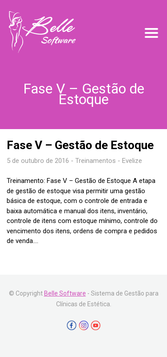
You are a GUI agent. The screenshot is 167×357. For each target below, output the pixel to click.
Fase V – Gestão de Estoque (80, 145)
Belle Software (65, 293)
